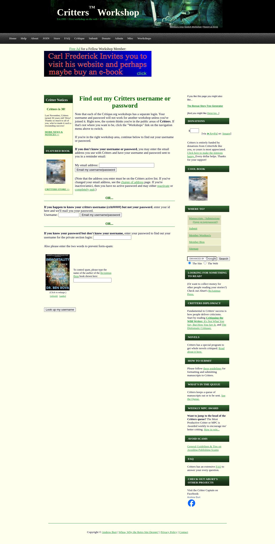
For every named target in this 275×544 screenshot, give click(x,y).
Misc (130, 38)
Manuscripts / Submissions (204, 218)
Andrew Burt (193, 497)
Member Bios (197, 242)
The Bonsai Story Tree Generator (205, 106)
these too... (212, 113)
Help (23, 38)
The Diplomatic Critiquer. (206, 326)
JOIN (46, 38)
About (34, 38)
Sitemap (193, 248)
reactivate (163, 185)
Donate (106, 38)
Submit (93, 38)
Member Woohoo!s (200, 235)
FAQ (67, 38)
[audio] (62, 296)
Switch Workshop (193, 27)
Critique (79, 38)
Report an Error (210, 27)
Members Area (177, 27)
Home (13, 38)
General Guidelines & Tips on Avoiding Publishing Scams (204, 448)
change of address (132, 182)
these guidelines (212, 368)
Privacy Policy (169, 532)
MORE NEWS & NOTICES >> (54, 133)
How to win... (211, 429)
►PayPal (212, 133)
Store (57, 38)
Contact (183, 532)
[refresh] (54, 296)
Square (226, 133)
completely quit (85, 189)
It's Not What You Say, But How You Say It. (205, 321)
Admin (119, 38)
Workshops (144, 38)
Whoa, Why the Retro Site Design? (139, 532)
